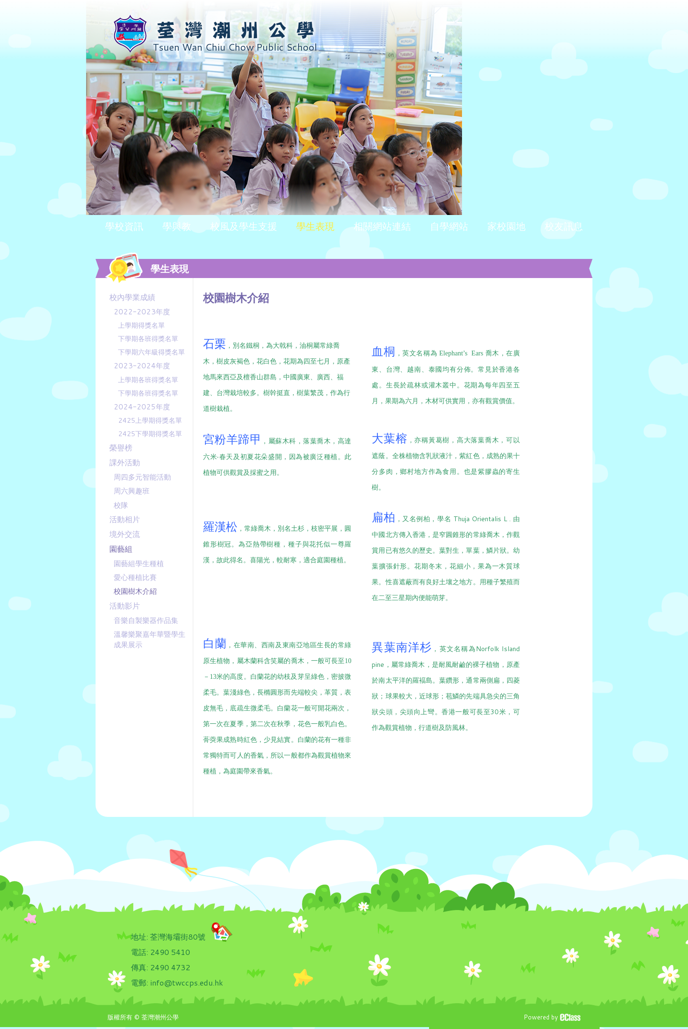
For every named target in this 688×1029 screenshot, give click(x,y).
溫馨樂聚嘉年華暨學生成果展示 (149, 639)
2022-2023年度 (142, 312)
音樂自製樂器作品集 (146, 620)
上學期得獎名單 (141, 325)
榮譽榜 (120, 447)
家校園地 (506, 226)
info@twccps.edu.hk (186, 982)
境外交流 (124, 533)
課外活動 (124, 462)
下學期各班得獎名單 (148, 338)
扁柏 (383, 517)
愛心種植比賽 (135, 577)
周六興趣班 (132, 491)
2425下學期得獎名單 (150, 434)
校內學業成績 (132, 296)
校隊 (121, 505)
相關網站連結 (382, 226)
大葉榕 (389, 438)
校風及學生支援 (243, 226)
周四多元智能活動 (142, 477)
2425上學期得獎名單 (150, 420)
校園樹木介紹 (135, 591)
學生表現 (315, 226)
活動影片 (124, 605)
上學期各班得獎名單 (148, 380)
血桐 (383, 351)
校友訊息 (564, 226)
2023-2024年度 (142, 366)
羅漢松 (220, 527)
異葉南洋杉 (402, 647)
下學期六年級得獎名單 (151, 352)
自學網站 (449, 226)
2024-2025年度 (142, 407)
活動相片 (124, 519)
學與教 (176, 226)
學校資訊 (124, 226)
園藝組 (120, 548)
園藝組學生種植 (139, 563)
